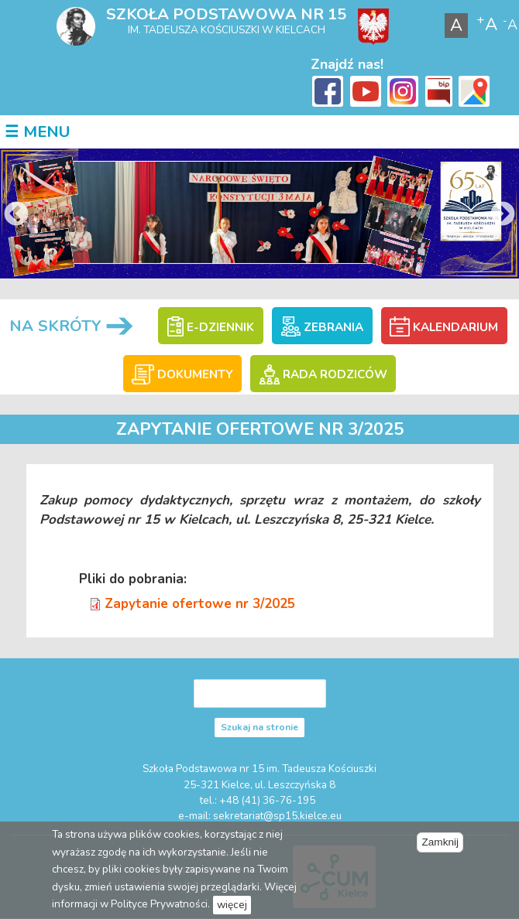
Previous (16, 215)
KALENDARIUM (443, 327)
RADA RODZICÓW (323, 374)
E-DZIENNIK (210, 327)
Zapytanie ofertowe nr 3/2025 (200, 604)
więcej (231, 904)
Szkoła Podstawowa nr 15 (226, 14)
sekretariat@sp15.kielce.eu (277, 815)
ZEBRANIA (322, 327)
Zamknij (440, 842)
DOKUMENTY (182, 374)
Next (502, 215)
